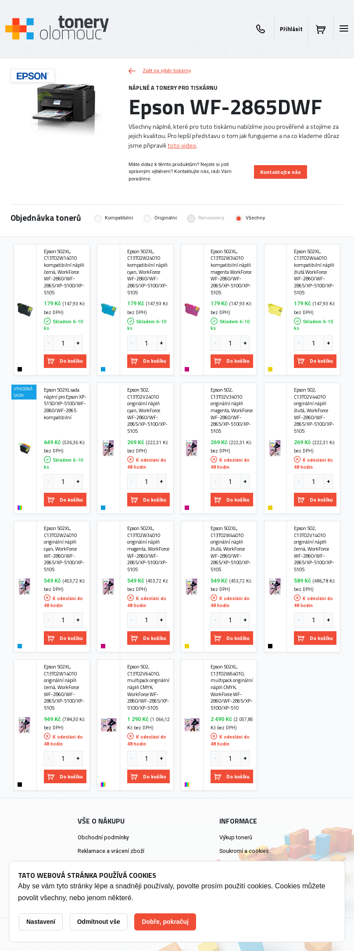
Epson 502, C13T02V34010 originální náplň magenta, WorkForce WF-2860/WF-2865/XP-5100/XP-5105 (232, 410)
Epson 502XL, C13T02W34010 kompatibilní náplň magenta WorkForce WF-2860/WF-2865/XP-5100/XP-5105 (231, 272)
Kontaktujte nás (280, 172)
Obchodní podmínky (103, 837)
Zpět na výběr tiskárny (160, 71)
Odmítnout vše (98, 921)
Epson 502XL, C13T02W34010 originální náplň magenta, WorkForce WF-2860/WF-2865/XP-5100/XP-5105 (148, 549)
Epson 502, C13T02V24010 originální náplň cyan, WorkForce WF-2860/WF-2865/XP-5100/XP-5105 (147, 410)
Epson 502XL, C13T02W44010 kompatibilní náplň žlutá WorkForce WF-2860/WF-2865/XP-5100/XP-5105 (314, 272)
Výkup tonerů (235, 837)
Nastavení (40, 921)
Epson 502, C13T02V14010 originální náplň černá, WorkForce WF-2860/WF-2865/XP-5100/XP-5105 (314, 549)
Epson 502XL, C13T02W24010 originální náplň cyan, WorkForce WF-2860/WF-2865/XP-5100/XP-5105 (64, 549)
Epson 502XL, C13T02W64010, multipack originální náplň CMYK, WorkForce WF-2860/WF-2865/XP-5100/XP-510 (232, 687)
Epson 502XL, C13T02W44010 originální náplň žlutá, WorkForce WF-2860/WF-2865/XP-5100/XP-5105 (231, 549)
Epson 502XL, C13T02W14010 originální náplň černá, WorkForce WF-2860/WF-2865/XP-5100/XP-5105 (64, 687)
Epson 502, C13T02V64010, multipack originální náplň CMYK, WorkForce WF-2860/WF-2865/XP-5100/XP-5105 (148, 687)
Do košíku (65, 361)
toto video (182, 145)
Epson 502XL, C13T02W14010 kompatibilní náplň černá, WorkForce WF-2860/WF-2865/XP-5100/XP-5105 (64, 272)
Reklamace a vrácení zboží (111, 851)
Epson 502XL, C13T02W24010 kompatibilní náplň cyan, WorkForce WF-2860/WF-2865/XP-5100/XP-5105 (147, 272)
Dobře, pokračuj (165, 921)
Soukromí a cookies (244, 851)
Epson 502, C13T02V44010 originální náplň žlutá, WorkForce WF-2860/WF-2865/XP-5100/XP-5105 (314, 410)
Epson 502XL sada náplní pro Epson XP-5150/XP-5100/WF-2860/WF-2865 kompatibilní (65, 403)
